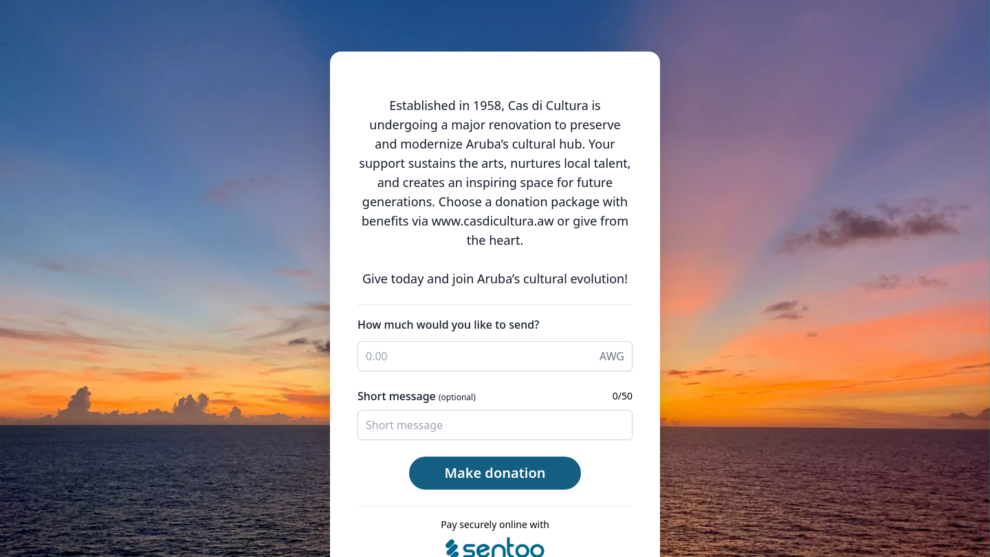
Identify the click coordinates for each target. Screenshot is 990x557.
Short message (417, 396)
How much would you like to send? (448, 324)
